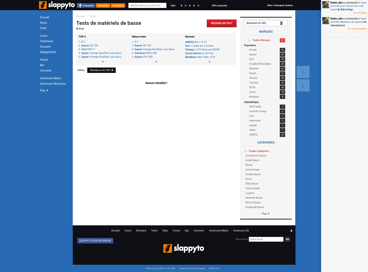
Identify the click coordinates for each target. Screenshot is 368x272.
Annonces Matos (50, 78)
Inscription (118, 5)
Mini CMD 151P (200, 57)
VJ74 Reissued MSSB (202, 49)
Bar (42, 65)
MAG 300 (146, 53)
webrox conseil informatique (192, 268)
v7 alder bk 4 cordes (199, 45)
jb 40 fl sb (199, 53)
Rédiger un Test (221, 23)
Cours (43, 36)
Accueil (44, 17)
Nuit (173, 5)
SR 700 (89, 45)
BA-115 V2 (196, 42)
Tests (43, 28)
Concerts (45, 70)
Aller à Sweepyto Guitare (280, 5)
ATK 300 (144, 57)
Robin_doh (336, 2)
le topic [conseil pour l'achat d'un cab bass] (348, 6)
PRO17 (88, 49)
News (43, 22)
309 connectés (219, 5)
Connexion (88, 5)
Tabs (165, 230)
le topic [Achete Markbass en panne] (348, 20)
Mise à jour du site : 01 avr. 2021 (160, 268)
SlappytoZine (48, 52)
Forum (44, 59)
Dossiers (45, 46)
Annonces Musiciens (53, 83)
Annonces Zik (241, 230)
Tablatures (46, 41)
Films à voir (214, 268)
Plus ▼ (44, 90)
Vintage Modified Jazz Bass (101, 53)
